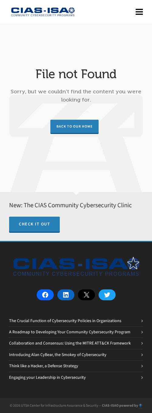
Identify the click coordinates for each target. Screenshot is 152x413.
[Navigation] (139, 12)
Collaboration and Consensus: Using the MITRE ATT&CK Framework (70, 343)
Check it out (34, 224)
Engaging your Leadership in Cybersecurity (47, 377)
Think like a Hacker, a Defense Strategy (43, 366)
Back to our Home (74, 126)
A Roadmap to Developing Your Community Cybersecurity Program (69, 332)
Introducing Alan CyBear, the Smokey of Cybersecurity (57, 355)
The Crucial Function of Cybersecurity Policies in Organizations (65, 321)
